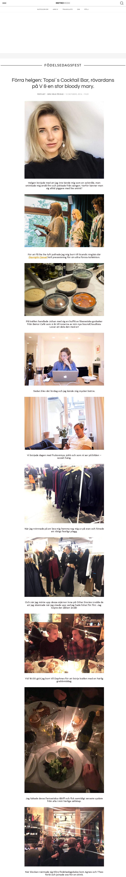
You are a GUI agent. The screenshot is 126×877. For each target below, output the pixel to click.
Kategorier (42, 9)
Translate (68, 9)
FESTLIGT (41, 94)
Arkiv (55, 9)
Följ (86, 9)
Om (78, 9)
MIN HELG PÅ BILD (55, 94)
